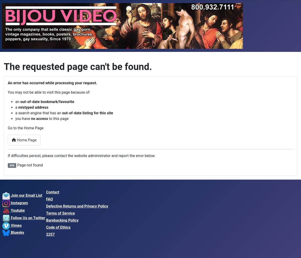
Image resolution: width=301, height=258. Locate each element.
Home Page (24, 140)
